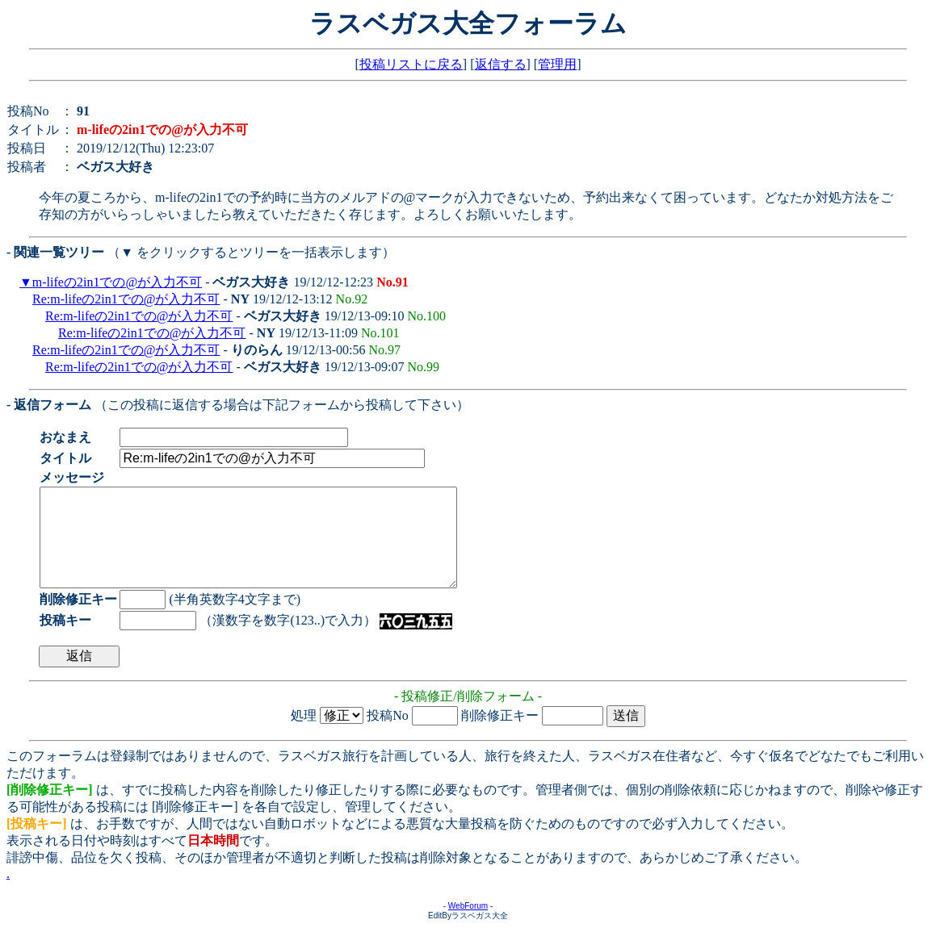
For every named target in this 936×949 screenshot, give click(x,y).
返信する (501, 64)
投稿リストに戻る (411, 64)
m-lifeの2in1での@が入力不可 (117, 282)
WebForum (468, 925)
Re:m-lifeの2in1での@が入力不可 (126, 299)
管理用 (557, 64)
